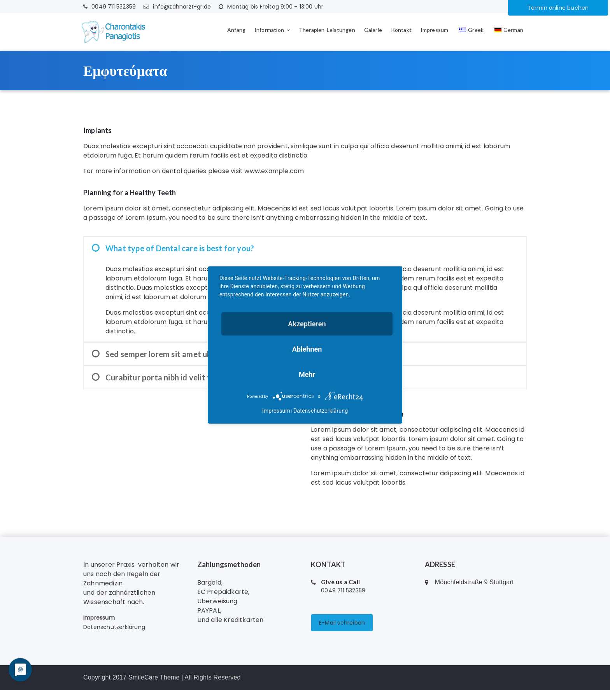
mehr (307, 374)
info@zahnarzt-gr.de (177, 7)
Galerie (373, 29)
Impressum (435, 29)
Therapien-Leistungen (327, 29)
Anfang (236, 29)
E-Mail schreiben (342, 623)
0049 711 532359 (109, 7)
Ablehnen (307, 349)
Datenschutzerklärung (114, 627)
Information (269, 29)
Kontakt (401, 29)
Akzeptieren (307, 324)
